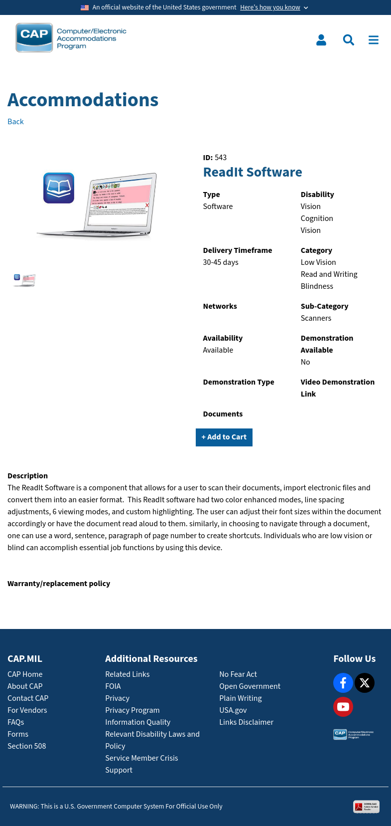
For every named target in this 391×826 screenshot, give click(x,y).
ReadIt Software (252, 172)
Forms (17, 734)
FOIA (113, 686)
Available (218, 350)
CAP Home (24, 674)
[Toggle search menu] (349, 40)
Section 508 (26, 746)
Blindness (317, 286)
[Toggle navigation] (374, 40)
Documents (223, 414)
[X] (365, 683)
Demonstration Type (238, 382)
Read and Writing (329, 274)
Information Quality (137, 722)
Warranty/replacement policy (58, 584)
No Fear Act (238, 674)
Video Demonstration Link (338, 388)
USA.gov (233, 710)
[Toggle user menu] (321, 40)
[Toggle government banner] (195, 7)
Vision (311, 207)
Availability (223, 338)
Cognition (317, 218)
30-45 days (221, 262)
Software (218, 207)
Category (316, 250)
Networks (220, 306)
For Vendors (27, 710)
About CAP (24, 686)
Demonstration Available (327, 344)
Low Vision (318, 262)
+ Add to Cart (224, 437)
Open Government (249, 686)
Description (27, 476)
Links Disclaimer (246, 722)
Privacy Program (132, 710)
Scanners (316, 318)
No (305, 362)
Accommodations (83, 100)
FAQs (15, 722)
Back (15, 122)
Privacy (117, 698)
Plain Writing (240, 698)
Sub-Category (325, 306)
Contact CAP (27, 698)
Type (211, 195)
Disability (317, 195)
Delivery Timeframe (237, 250)
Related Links (127, 674)
